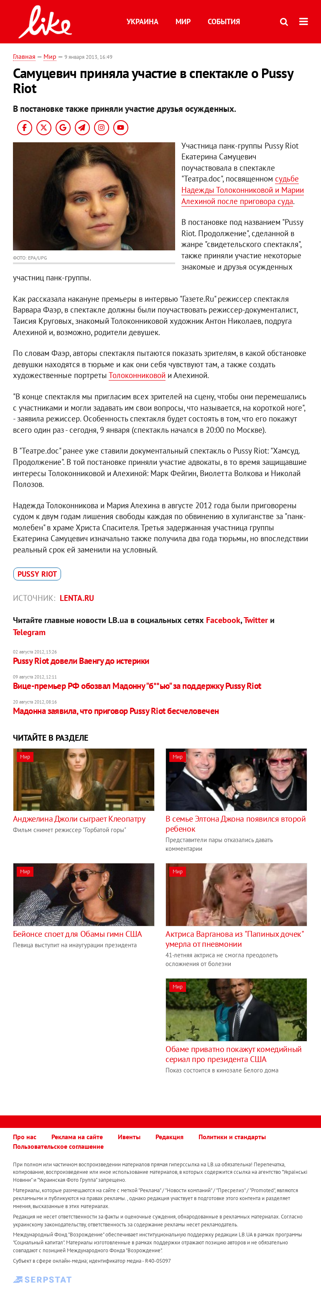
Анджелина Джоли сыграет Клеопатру (79, 818)
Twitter (256, 620)
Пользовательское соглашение (58, 1146)
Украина (142, 21)
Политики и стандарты (232, 1137)
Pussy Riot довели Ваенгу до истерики (81, 660)
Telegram (29, 632)
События (224, 21)
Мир (183, 21)
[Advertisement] (83, 1036)
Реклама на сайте (77, 1137)
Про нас (24, 1137)
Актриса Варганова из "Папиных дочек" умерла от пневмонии (234, 938)
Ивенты (129, 1137)
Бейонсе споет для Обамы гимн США (77, 933)
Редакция (169, 1137)
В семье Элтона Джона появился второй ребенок (236, 823)
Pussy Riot (37, 574)
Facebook (223, 620)
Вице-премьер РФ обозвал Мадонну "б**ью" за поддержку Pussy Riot (137, 685)
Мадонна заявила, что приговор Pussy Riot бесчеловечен (116, 710)
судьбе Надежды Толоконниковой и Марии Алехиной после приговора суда (242, 190)
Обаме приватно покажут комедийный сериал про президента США (234, 1054)
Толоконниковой (137, 375)
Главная (24, 56)
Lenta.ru (77, 598)
